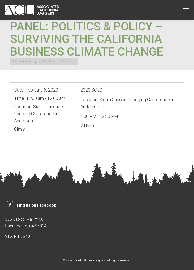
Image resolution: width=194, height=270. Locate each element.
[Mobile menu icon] (186, 10)
